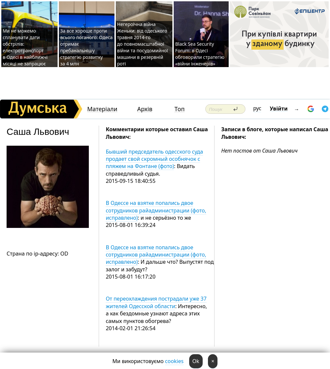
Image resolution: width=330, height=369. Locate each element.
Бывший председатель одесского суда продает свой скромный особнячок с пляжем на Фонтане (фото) (154, 159)
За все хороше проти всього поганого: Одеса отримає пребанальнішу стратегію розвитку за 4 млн (86, 47)
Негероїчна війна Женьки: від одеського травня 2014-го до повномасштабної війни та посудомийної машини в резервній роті (142, 44)
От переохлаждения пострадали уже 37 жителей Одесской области (156, 302)
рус (257, 108)
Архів (144, 109)
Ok (195, 361)
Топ (179, 109)
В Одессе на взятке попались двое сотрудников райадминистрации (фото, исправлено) (156, 210)
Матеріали (102, 109)
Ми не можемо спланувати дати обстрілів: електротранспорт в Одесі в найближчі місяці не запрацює (25, 47)
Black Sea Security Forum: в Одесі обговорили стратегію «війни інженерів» (199, 54)
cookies (174, 361)
